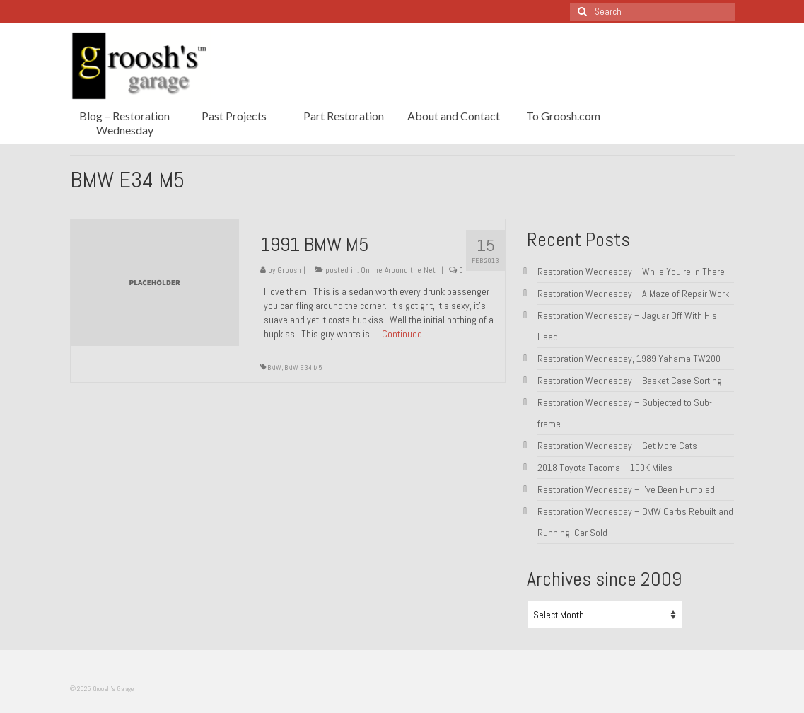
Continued (402, 333)
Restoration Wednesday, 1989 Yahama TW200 (629, 358)
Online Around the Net (398, 270)
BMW (274, 367)
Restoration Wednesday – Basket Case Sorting (629, 380)
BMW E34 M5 (303, 367)
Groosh (289, 270)
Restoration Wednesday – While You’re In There (631, 271)
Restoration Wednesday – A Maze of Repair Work (633, 293)
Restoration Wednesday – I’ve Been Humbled (626, 489)
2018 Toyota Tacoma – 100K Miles (604, 467)
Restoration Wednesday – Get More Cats (617, 445)
